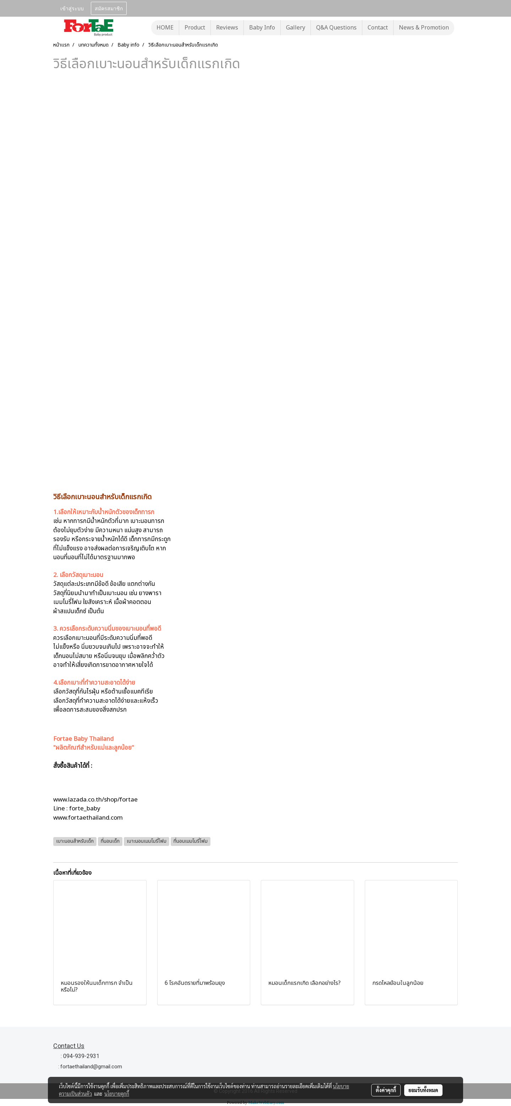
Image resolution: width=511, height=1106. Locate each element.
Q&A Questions (336, 27)
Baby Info (262, 27)
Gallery (295, 27)
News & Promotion (424, 27)
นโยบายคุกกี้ (116, 1093)
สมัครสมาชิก (109, 8)
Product (195, 27)
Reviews (227, 27)
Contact (378, 27)
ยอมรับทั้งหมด (423, 1090)
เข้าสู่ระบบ (72, 8)
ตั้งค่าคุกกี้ (386, 1090)
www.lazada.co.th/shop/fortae (95, 799)
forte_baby (84, 808)
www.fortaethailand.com (88, 817)
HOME (165, 27)
